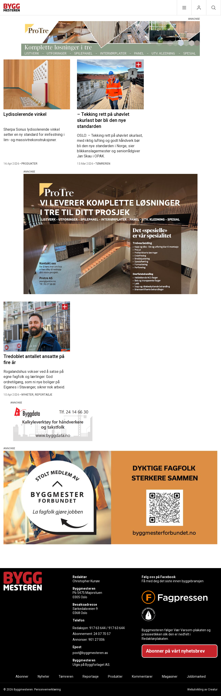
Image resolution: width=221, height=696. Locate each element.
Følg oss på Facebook (159, 577)
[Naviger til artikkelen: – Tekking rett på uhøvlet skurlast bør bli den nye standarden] (110, 84)
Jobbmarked (196, 676)
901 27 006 (96, 639)
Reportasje (91, 676)
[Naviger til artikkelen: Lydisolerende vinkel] (36, 84)
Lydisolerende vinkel (25, 114)
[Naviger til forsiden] (11, 8)
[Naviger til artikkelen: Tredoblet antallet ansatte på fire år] (36, 326)
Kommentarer (142, 676)
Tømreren (66, 676)
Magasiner (169, 676)
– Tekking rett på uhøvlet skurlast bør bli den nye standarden (103, 120)
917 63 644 (97, 628)
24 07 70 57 (102, 634)
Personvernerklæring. (47, 689)
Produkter (115, 676)
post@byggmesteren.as (90, 653)
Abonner (22, 676)
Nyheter (43, 676)
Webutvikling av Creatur (202, 689)
